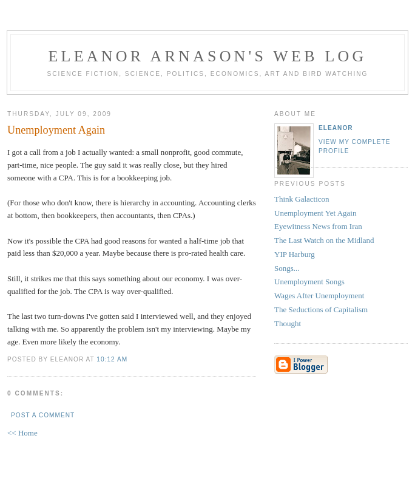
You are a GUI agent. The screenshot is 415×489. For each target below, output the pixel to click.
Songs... (287, 268)
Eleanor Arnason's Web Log (208, 56)
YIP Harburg (294, 254)
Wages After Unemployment (319, 295)
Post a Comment (43, 415)
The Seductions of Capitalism (321, 309)
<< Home (22, 432)
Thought (287, 323)
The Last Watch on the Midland (324, 240)
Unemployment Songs (309, 281)
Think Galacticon (301, 198)
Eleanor (336, 128)
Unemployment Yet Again (315, 212)
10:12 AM (111, 359)
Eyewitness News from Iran (318, 226)
